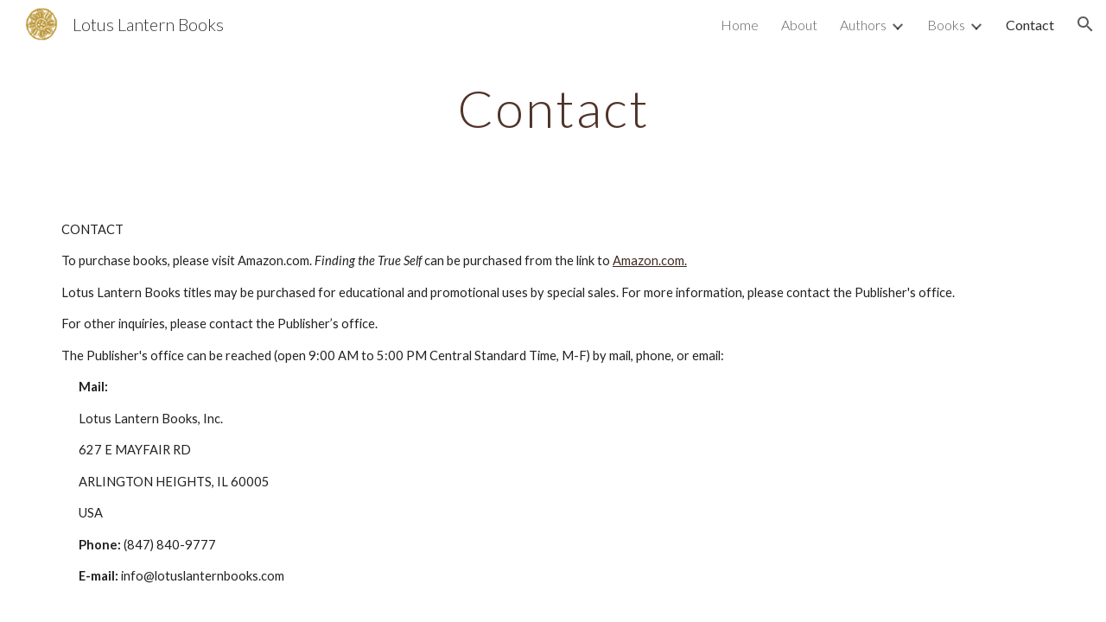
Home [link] (740, 24)
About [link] (799, 24)
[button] (1085, 24)
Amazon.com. (650, 260)
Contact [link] (1030, 24)
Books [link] (946, 24)
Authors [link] (863, 24)
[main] (553, 108)
